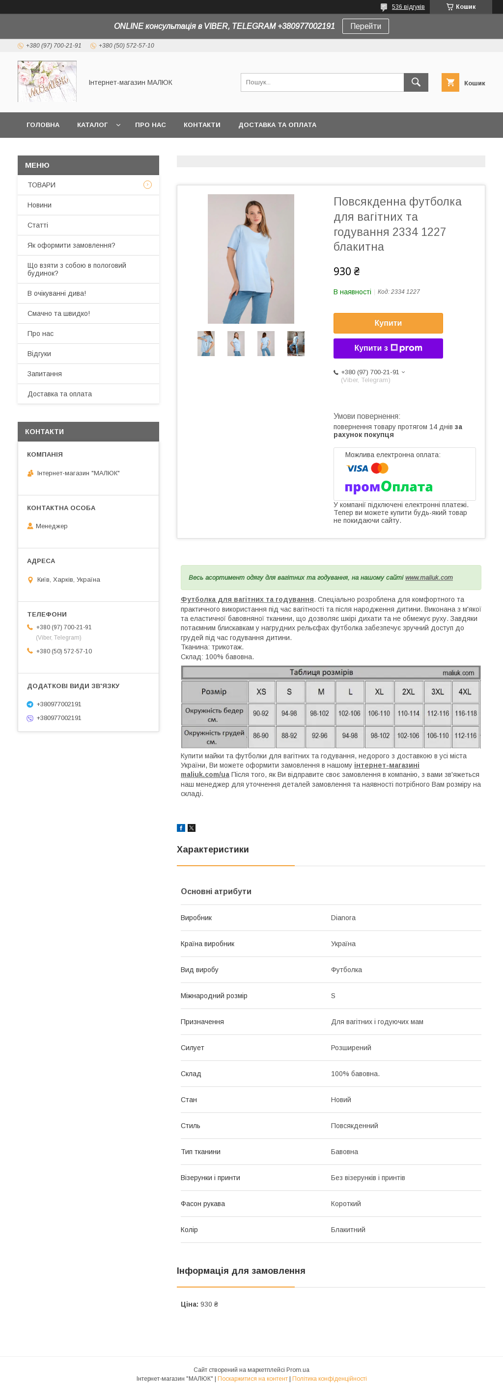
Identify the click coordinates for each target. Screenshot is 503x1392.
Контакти (202, 125)
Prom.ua (297, 1369)
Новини (40, 205)
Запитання (45, 374)
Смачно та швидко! (59, 313)
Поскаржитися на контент (253, 1378)
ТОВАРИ (42, 185)
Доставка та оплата (277, 125)
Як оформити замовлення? (71, 245)
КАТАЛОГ (92, 125)
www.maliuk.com (429, 577)
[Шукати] (416, 82)
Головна (43, 125)
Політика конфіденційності (329, 1378)
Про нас (150, 125)
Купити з (388, 348)
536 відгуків (408, 6)
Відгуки (39, 354)
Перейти (365, 26)
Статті (38, 225)
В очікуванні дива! (57, 293)
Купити (388, 323)
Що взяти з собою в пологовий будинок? (77, 269)
